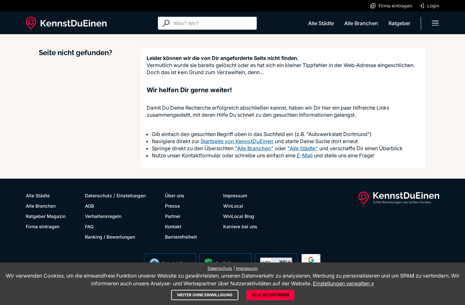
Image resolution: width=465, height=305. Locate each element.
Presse (172, 206)
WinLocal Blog (238, 216)
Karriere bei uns (240, 226)
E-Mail (305, 155)
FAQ (89, 226)
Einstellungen (131, 195)
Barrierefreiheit (181, 237)
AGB (89, 206)
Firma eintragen (42, 226)
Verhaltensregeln (103, 216)
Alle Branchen (361, 23)
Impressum (235, 195)
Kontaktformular (201, 155)
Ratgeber (399, 23)
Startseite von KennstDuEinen (237, 141)
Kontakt (173, 226)
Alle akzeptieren (270, 294)
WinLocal (233, 206)
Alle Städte (321, 23)
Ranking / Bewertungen (110, 237)
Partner (173, 216)
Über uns (174, 195)
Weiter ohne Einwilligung (204, 294)
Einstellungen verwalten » (343, 283)
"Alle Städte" (302, 148)
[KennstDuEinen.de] (66, 23)
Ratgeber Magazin (46, 216)
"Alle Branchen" (254, 148)
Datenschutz (98, 195)
